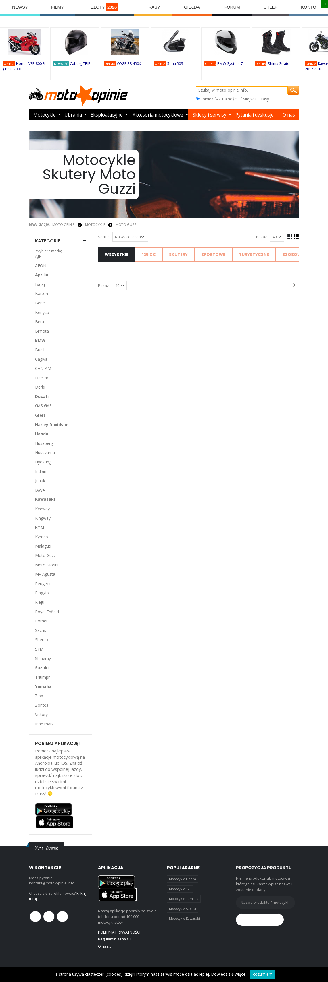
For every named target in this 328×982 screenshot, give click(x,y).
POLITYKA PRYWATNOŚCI (119, 932)
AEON (40, 265)
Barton (41, 293)
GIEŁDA (192, 7)
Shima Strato (278, 63)
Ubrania (73, 115)
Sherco (41, 639)
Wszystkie (116, 254)
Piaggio (42, 592)
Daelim (41, 378)
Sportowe (213, 254)
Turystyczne (254, 254)
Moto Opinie (63, 224)
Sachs (40, 630)
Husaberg (44, 443)
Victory (41, 714)
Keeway (42, 508)
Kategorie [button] (47, 241)
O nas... (104, 946)
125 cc (149, 254)
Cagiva (41, 359)
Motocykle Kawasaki (184, 918)
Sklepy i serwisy (209, 115)
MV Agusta (45, 574)
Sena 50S (175, 63)
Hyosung (43, 462)
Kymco (41, 536)
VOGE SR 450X (129, 63)
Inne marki (45, 724)
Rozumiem (262, 974)
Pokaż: (104, 285)
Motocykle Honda (182, 879)
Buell (39, 349)
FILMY (57, 7)
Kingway (43, 518)
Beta (39, 321)
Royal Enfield (47, 611)
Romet (41, 621)
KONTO (308, 7)
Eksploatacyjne (107, 115)
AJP (38, 256)
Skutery (178, 254)
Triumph (43, 677)
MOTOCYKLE (95, 224)
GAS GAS (43, 405)
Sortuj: (103, 236)
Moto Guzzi (126, 224)
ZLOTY (104, 7)
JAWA (40, 490)
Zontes (41, 705)
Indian (40, 471)
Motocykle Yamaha (183, 898)
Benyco (42, 312)
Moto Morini (46, 565)
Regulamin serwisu (114, 939)
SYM (39, 649)
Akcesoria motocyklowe (158, 115)
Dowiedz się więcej (229, 974)
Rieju (39, 602)
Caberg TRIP (80, 63)
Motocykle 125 (180, 889)
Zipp (39, 695)
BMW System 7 (230, 63)
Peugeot (43, 583)
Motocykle (44, 115)
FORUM (232, 7)
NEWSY (20, 7)
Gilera (40, 415)
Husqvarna (45, 452)
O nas (289, 115)
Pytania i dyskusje (254, 115)
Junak (40, 480)
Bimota (42, 331)
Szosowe (293, 254)
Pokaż (261, 236)
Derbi (40, 387)
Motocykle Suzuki (182, 909)
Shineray (43, 658)
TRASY (153, 7)
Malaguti (43, 546)
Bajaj (40, 284)
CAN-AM (43, 368)
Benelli (41, 303)
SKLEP (270, 7)
